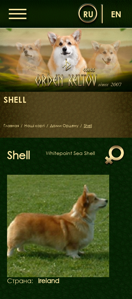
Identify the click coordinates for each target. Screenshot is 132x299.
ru (88, 14)
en (116, 14)
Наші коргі (34, 125)
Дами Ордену (64, 125)
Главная (11, 125)
